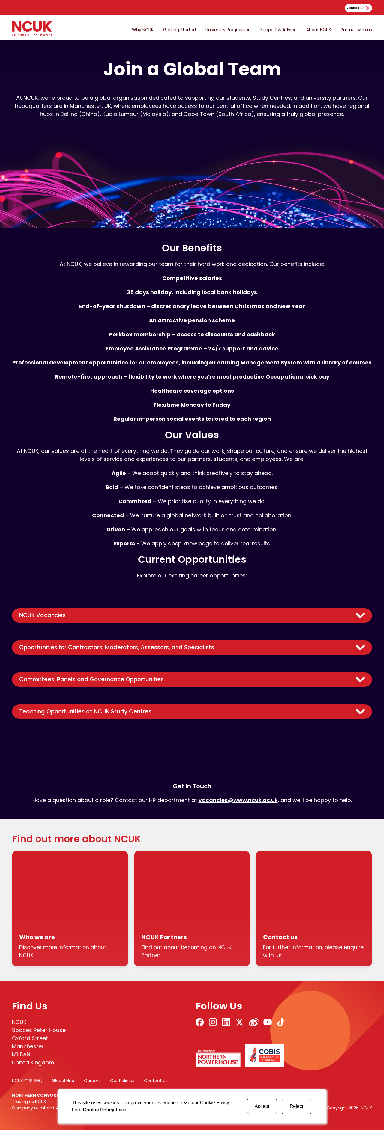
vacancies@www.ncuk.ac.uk (238, 802)
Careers (92, 1083)
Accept (262, 1106)
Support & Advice (278, 30)
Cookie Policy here (104, 1109)
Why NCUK (143, 30)
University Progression (228, 30)
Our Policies (122, 1083)
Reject (296, 1106)
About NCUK (318, 30)
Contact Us (156, 1083)
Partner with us (356, 30)
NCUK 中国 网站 (27, 1083)
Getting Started (179, 30)
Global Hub (63, 1083)
